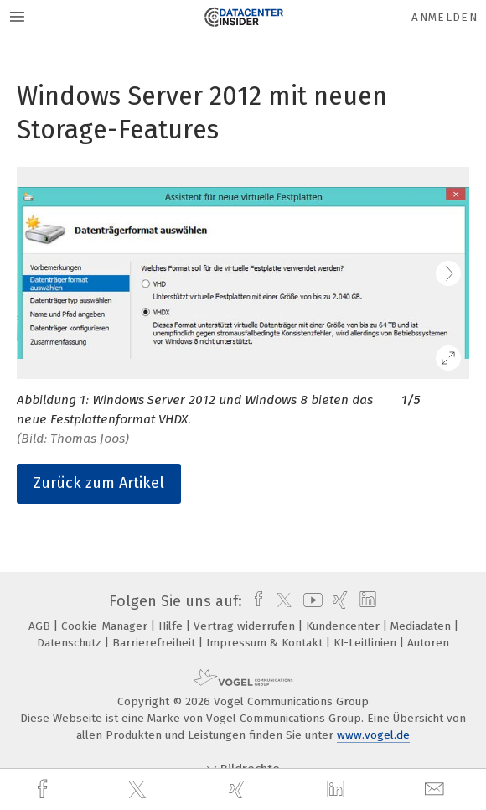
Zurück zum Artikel (99, 483)
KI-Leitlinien (366, 643)
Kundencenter (344, 626)
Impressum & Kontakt (266, 643)
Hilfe (172, 626)
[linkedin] (337, 790)
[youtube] (310, 601)
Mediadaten (422, 626)
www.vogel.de (373, 735)
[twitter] (139, 790)
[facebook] (44, 789)
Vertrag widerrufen (246, 626)
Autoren (428, 643)
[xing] (239, 789)
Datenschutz (71, 643)
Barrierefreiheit (155, 643)
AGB (41, 626)
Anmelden (444, 17)
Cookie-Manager (106, 626)
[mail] (436, 789)
